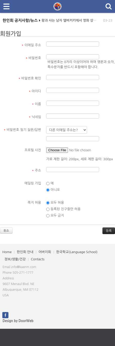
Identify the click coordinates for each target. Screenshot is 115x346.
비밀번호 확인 (29, 78)
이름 (36, 104)
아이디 (35, 91)
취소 (6, 230)
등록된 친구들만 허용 (63, 209)
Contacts (37, 259)
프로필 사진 (32, 150)
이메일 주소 (31, 45)
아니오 (53, 190)
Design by (18, 321)
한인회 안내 (25, 252)
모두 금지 (55, 215)
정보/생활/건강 (15, 259)
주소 (36, 170)
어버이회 (45, 252)
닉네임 (35, 117)
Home (7, 252)
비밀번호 (33, 58)
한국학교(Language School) (77, 252)
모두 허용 (55, 203)
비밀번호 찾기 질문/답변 (22, 129)
